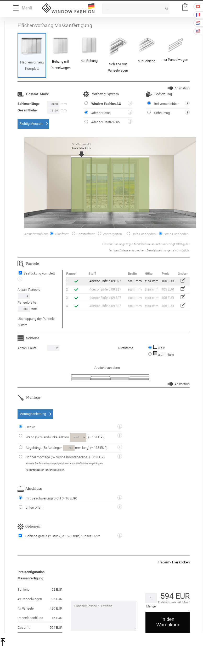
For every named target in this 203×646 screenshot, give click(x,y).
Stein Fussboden (174, 234)
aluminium (163, 355)
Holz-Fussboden (141, 234)
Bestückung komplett (37, 273)
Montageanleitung (32, 414)
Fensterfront (83, 234)
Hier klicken (181, 562)
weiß (159, 348)
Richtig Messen (30, 124)
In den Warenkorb (167, 622)
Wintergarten (110, 234)
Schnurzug (158, 113)
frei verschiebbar (163, 103)
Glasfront (59, 234)
